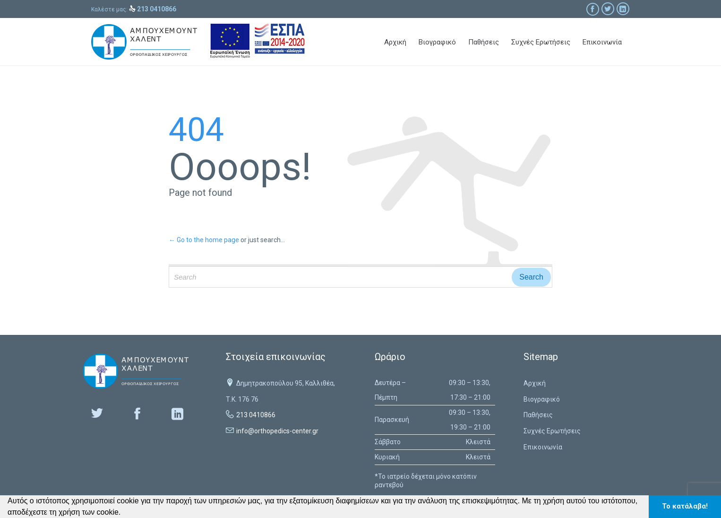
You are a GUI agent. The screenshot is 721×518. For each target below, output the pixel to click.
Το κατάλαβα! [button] (685, 506)
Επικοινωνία (543, 447)
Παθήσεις (538, 415)
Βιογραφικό (542, 399)
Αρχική (535, 383)
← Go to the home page (204, 240)
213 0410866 (255, 415)
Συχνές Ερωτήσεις (552, 431)
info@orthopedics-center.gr (277, 431)
